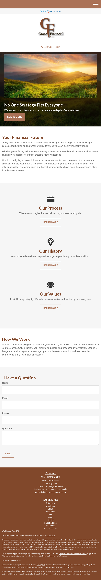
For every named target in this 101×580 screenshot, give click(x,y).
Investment (50, 506)
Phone (5, 413)
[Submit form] (8, 454)
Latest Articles (50, 523)
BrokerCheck (51, 535)
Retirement (50, 503)
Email (5, 398)
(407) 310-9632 (50, 47)
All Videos (50, 526)
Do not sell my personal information (54, 556)
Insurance (50, 512)
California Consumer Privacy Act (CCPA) (73, 554)
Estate (50, 509)
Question (7, 428)
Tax (50, 514)
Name (5, 383)
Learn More (14, 117)
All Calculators (50, 528)
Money (50, 517)
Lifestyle (50, 520)
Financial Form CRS (12, 531)
